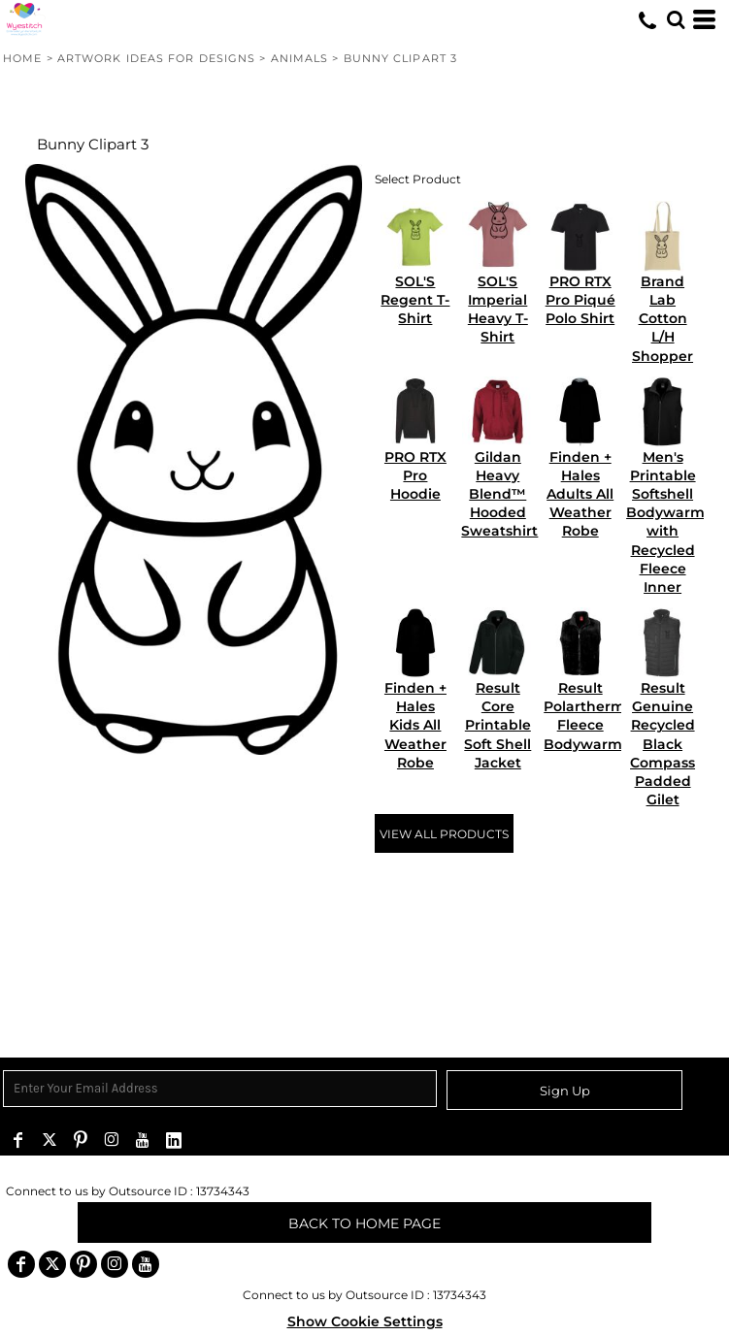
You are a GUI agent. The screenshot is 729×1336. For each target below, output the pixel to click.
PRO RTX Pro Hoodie (415, 475)
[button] (675, 19)
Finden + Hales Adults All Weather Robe (580, 494)
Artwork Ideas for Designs (156, 58)
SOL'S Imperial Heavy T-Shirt (498, 309)
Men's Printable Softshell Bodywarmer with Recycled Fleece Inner (672, 522)
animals (300, 58)
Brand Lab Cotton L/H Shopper (662, 319)
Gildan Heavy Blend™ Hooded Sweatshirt (499, 494)
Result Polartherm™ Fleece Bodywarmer (592, 716)
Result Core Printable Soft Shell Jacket (497, 725)
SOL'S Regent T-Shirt (415, 300)
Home (22, 58)
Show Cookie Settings (365, 1321)
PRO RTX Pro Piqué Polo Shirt (580, 300)
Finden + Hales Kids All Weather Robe (415, 725)
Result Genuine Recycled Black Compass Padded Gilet (662, 743)
